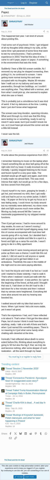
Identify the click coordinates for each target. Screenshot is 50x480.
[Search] (46, 2)
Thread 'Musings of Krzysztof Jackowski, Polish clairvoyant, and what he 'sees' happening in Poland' (24, 418)
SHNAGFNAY (9, 16)
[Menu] (4, 3)
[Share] (44, 31)
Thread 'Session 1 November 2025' (22, 368)
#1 (48, 31)
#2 (48, 151)
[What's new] (41, 2)
